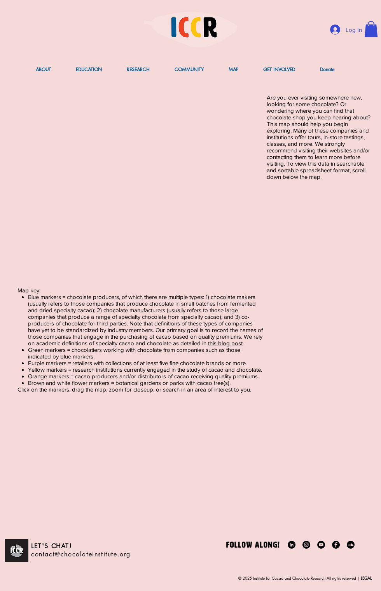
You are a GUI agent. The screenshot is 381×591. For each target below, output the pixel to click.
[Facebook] (336, 545)
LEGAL (366, 578)
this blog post (225, 343)
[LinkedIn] (291, 545)
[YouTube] (321, 545)
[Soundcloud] (351, 545)
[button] (371, 29)
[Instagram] (306, 545)
